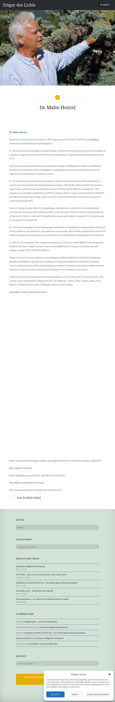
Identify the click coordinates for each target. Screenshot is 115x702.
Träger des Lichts (19, 5)
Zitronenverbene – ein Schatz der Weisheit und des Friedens (42, 599)
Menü (106, 5)
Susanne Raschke (23, 638)
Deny (75, 694)
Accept (55, 694)
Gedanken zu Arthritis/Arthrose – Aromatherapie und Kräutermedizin (46, 583)
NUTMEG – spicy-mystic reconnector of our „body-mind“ (41, 574)
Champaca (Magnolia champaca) (30, 566)
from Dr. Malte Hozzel (29, 497)
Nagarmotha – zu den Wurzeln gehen (40, 621)
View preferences (98, 694)
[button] (109, 674)
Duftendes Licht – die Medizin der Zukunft (34, 591)
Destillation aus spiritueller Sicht (43, 644)
